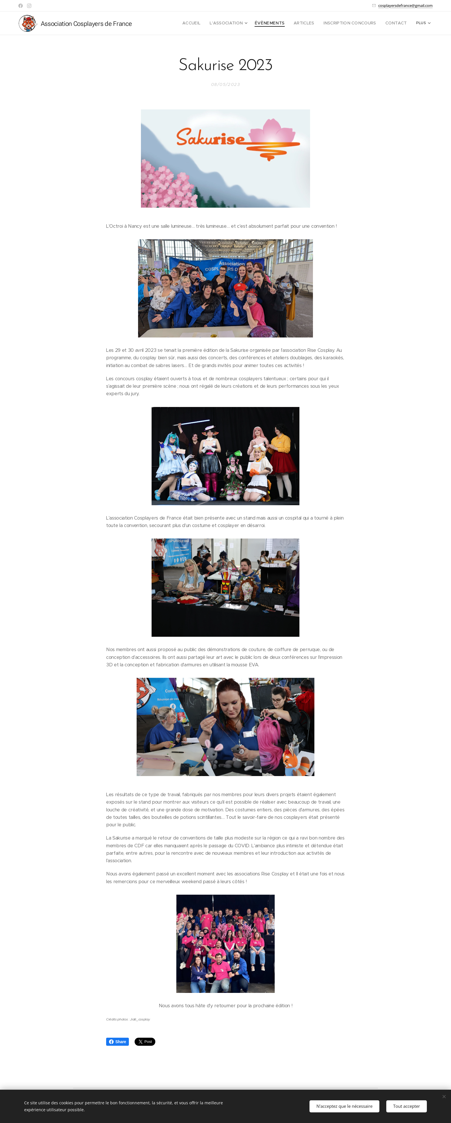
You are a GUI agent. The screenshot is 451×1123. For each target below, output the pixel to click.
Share (117, 1041)
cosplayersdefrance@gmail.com (405, 5)
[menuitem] (209, 23)
